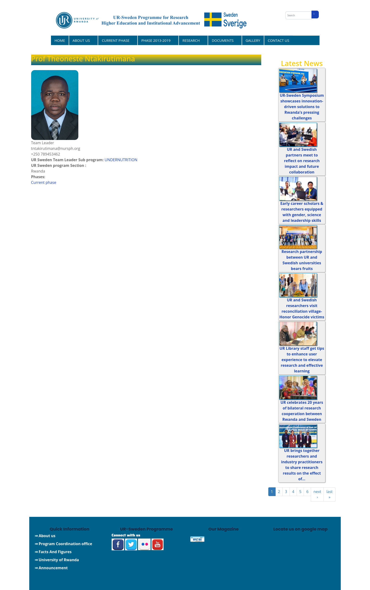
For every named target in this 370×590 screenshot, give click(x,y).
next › (317, 494)
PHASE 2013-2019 (156, 40)
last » (329, 494)
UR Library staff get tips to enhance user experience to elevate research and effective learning (302, 360)
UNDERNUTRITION (121, 159)
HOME (60, 40)
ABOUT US (82, 40)
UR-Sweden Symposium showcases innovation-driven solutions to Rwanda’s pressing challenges (302, 107)
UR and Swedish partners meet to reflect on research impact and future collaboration (302, 161)
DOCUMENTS (223, 40)
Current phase (43, 182)
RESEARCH (191, 40)
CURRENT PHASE (116, 40)
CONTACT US (278, 40)
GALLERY (253, 40)
